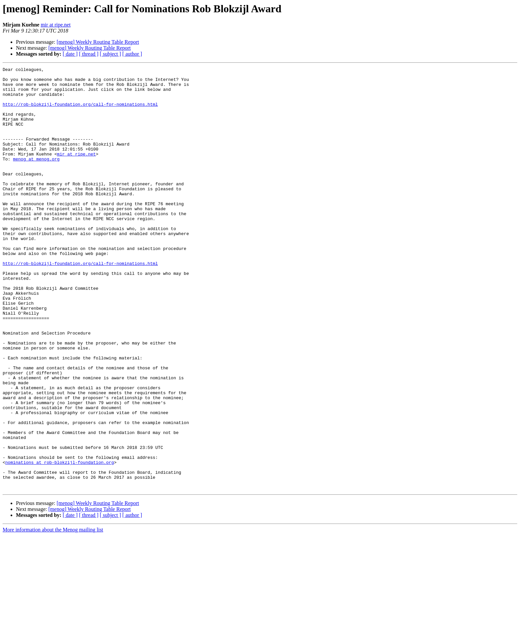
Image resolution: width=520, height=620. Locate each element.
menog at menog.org (36, 178)
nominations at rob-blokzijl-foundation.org (59, 542)
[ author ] (132, 54)
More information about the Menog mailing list (53, 614)
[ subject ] (110, 54)
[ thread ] (88, 54)
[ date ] (70, 54)
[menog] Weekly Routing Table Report (98, 42)
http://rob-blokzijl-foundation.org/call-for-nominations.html (80, 112)
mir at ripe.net (56, 25)
